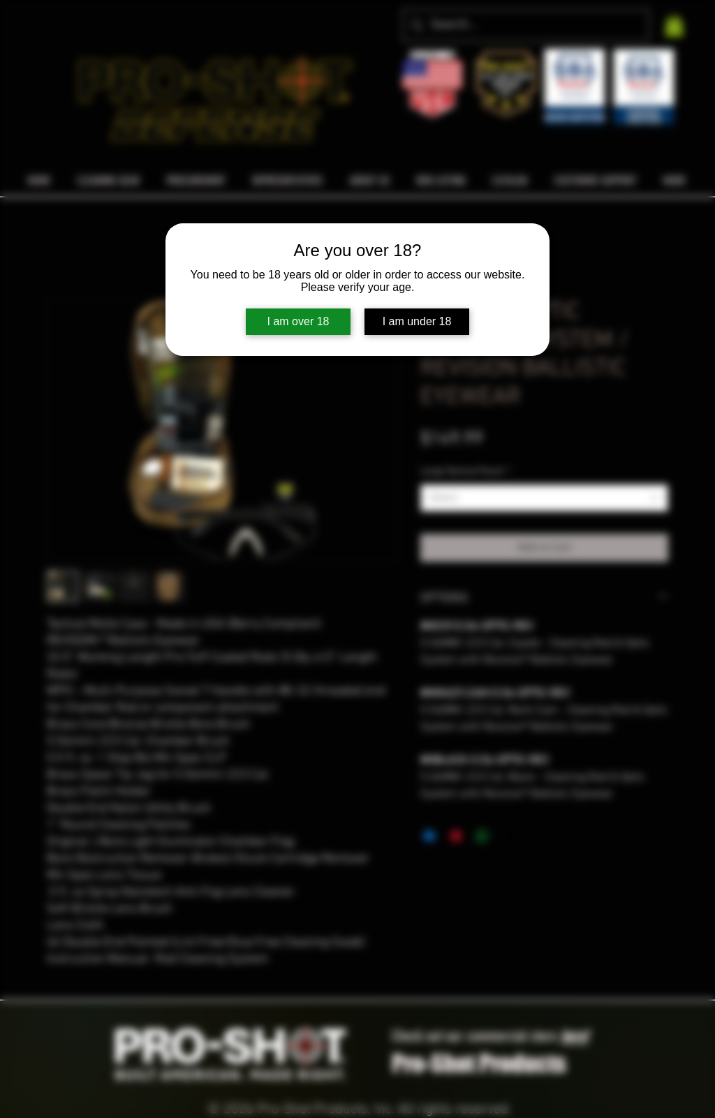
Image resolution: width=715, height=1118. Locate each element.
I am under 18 (417, 321)
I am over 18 (298, 321)
